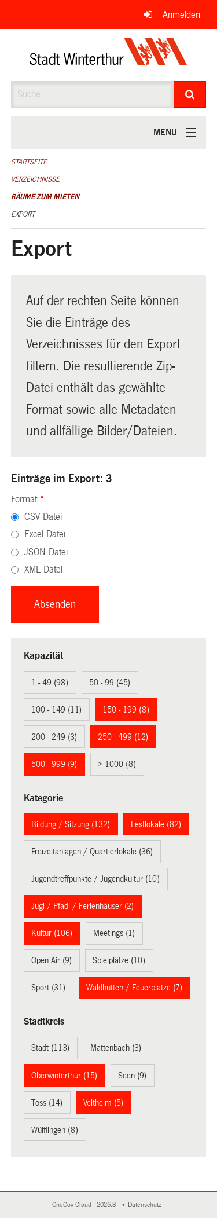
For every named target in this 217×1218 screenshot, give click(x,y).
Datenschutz (146, 1205)
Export (23, 214)
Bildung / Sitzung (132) (70, 824)
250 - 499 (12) (123, 737)
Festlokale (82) (156, 824)
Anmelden (181, 15)
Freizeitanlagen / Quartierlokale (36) (92, 851)
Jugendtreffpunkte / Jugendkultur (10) (95, 878)
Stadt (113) (50, 1047)
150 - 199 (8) (125, 709)
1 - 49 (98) (49, 682)
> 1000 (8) (117, 764)
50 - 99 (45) (109, 682)
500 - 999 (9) (54, 764)
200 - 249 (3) (54, 737)
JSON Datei (46, 552)
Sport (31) (48, 987)
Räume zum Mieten (45, 197)
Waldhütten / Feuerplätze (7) (134, 987)
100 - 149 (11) (56, 709)
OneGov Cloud (73, 1205)
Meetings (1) (114, 933)
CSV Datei (43, 517)
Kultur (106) (51, 933)
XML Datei (43, 569)
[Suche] (190, 94)
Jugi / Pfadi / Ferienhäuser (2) (82, 906)
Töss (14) (46, 1102)
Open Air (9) (51, 960)
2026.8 (107, 1205)
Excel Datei (44, 534)
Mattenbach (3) (115, 1047)
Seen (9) (132, 1075)
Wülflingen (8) (54, 1130)
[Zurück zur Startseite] (108, 55)
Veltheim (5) (103, 1102)
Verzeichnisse (35, 179)
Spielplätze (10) (119, 960)
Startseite (29, 162)
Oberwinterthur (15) (64, 1075)
